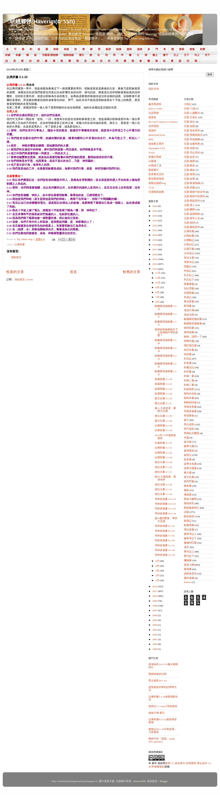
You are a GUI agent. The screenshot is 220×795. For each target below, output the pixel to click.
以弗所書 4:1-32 (163, 443)
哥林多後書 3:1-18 (165, 555)
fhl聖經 (152, 161)
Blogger (164, 781)
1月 (157, 580)
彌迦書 (188, 560)
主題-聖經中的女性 (194, 192)
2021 (155, 230)
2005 (155, 620)
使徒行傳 (189, 310)
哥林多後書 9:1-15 (165, 526)
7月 (157, 297)
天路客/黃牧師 (50, 55)
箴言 (186, 547)
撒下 (165, 55)
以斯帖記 (189, 240)
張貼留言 (16, 257)
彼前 (181, 49)
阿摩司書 (189, 341)
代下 (207, 55)
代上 (196, 55)
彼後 (192, 49)
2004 (155, 625)
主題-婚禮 (189, 161)
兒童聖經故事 (156, 192)
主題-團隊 (189, 209)
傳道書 (188, 494)
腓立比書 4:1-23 (163, 398)
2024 (155, 215)
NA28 (151, 152)
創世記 (188, 455)
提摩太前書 (190, 463)
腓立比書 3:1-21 (163, 403)
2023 (155, 220)
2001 (155, 639)
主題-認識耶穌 (192, 214)
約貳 (7, 55)
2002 (155, 634)
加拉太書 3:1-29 (163, 484)
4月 (157, 566)
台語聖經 (153, 113)
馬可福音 (189, 428)
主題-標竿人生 (192, 218)
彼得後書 (189, 332)
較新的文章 (15, 272)
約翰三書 (189, 384)
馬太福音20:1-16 (157, 680)
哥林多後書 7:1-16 (165, 535)
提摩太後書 (190, 468)
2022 (155, 225)
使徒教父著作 (156, 143)
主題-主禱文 (191, 117)
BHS (150, 139)
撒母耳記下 (190, 538)
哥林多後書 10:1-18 (165, 513)
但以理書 (189, 288)
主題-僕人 (189, 205)
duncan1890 (140, 781)
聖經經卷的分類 (157, 674)
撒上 (155, 55)
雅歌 (186, 490)
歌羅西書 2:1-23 (163, 389)
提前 (129, 49)
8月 (157, 292)
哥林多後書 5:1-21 (165, 545)
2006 (155, 615)
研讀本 (152, 130)
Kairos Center (155, 108)
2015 (155, 259)
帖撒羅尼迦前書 (193, 319)
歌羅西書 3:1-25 (163, 384)
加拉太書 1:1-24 (163, 494)
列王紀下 (189, 279)
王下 (186, 55)
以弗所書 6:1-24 (163, 425)
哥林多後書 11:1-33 (165, 508)
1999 (155, 649)
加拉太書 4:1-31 (163, 472)
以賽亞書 (189, 249)
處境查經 (189, 450)
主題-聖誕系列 (192, 200)
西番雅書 (189, 284)
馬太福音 (189, 424)
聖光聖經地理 (156, 178)
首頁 (73, 272)
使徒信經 (189, 314)
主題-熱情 (189, 222)
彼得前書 (189, 328)
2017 (155, 249)
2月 (157, 575)
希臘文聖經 (154, 157)
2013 (155, 269)
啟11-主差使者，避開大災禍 (165, 409)
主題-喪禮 (189, 174)
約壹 (202, 49)
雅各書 (188, 485)
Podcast (188, 582)
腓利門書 (189, 481)
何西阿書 (189, 293)
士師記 (188, 104)
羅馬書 (188, 569)
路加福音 (189, 516)
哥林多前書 (190, 406)
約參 (18, 55)
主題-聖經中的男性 (194, 196)
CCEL (151, 187)
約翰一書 (189, 376)
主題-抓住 (189, 121)
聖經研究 (189, 503)
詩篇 (186, 512)
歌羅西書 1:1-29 (163, 393)
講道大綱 (189, 564)
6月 (157, 301)
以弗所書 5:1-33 (163, 430)
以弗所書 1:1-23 (163, 457)
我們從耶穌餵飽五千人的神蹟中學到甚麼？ (166, 332)
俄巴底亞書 (190, 345)
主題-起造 (189, 157)
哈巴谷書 (189, 349)
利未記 (188, 297)
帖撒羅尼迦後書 (193, 323)
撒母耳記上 (190, 534)
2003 (155, 629)
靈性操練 (189, 578)
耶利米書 (189, 398)
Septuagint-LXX (156, 148)
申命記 (188, 271)
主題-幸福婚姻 (192, 139)
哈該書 (188, 354)
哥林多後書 (190, 411)
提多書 (188, 459)
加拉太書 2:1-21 (163, 489)
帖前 (108, 49)
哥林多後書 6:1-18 (165, 540)
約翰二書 (189, 380)
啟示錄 (188, 441)
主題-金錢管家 (192, 143)
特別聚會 (189, 415)
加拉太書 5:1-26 (163, 467)
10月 (158, 282)
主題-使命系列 (192, 130)
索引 (81, 55)
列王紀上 (189, 275)
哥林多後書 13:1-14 (165, 499)
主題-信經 (189, 148)
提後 (139, 49)
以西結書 (189, 235)
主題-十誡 (189, 108)
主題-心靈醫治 (192, 113)
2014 (155, 264)
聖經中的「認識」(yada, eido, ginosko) (161, 740)
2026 (155, 206)
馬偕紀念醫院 (191, 433)
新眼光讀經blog (157, 183)
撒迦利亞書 (190, 542)
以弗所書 (19, 244)
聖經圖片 (153, 170)
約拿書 (188, 363)
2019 (155, 240)
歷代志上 (189, 551)
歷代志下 (189, 556)
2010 (155, 596)
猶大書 (188, 472)
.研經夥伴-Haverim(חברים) (41, 21)
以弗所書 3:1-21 (163, 447)
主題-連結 (189, 170)
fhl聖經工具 (155, 165)
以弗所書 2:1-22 (163, 452)
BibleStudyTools (156, 135)
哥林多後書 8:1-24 (165, 531)
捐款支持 (153, 88)
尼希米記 (189, 262)
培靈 (186, 437)
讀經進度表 (190, 573)
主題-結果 (189, 178)
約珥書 (188, 371)
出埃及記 (189, 253)
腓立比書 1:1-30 (163, 420)
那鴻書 (188, 306)
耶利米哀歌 (190, 393)
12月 (158, 273)
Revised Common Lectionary (163, 121)
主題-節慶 (189, 187)
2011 (155, 591)
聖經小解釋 (190, 499)
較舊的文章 (131, 272)
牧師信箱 (68, 55)
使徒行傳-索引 (156, 712)
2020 (155, 235)
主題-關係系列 (192, 227)
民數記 (188, 266)
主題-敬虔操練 (192, 183)
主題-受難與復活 (193, 135)
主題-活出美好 (192, 152)
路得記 (188, 520)
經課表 (152, 117)
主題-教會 (189, 165)
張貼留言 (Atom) (24, 279)
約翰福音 (189, 389)
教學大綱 (189, 446)
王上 (176, 55)
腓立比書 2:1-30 (163, 415)
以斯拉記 (189, 244)
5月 (157, 561)
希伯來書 (189, 301)
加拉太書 (189, 257)
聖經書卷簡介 (191, 507)
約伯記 (188, 358)
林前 (55, 49)
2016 (155, 254)
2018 (155, 244)
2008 (155, 605)
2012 (155, 586)
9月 (157, 287)
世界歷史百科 (156, 174)
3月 (157, 570)
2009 (155, 601)
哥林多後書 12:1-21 (165, 503)
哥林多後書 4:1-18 (165, 550)
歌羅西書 (189, 525)
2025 (155, 211)
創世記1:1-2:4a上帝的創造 (162, 706)
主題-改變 (189, 126)
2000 (155, 644)
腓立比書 (189, 477)
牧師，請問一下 (193, 336)
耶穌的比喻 (190, 402)
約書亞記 (189, 367)
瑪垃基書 (189, 529)
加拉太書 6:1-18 (163, 462)
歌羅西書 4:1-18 (163, 379)
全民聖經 (153, 126)
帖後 (118, 49)
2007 (155, 610)
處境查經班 (154, 104)
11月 (158, 277)
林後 (66, 49)
